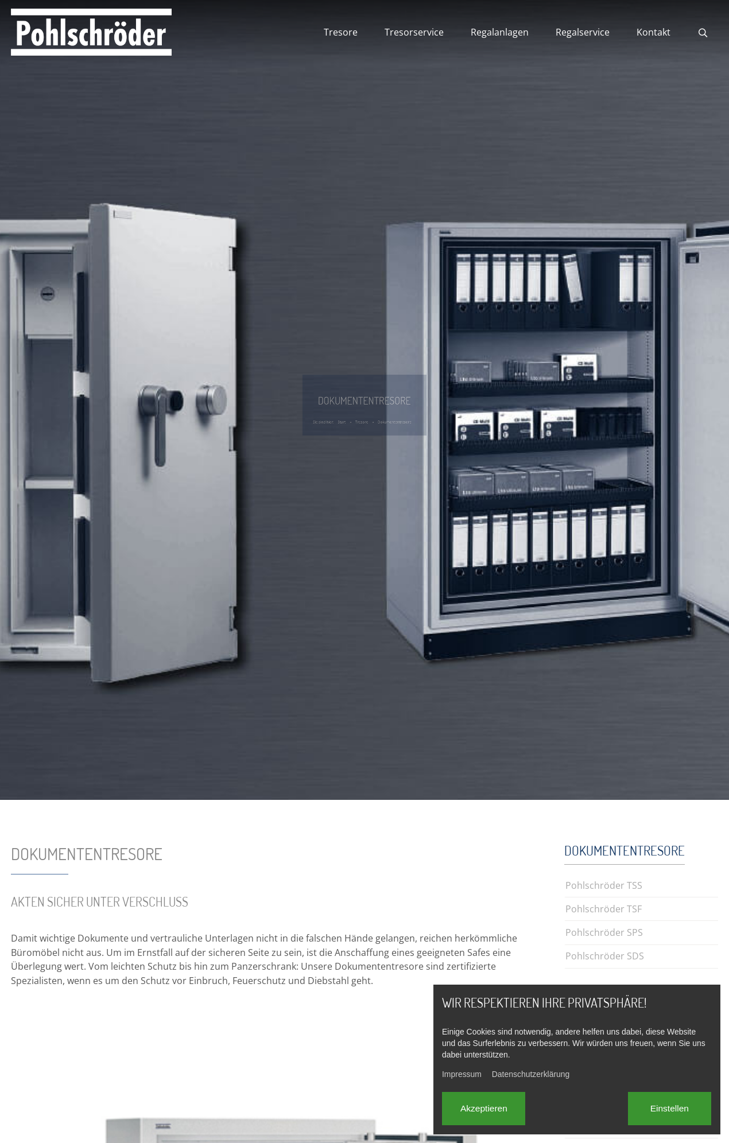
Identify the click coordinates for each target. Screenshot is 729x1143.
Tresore (341, 32)
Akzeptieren (483, 1108)
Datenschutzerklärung (531, 1074)
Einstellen (669, 1108)
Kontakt (653, 32)
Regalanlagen (500, 32)
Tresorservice (414, 32)
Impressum (462, 1074)
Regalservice (583, 32)
